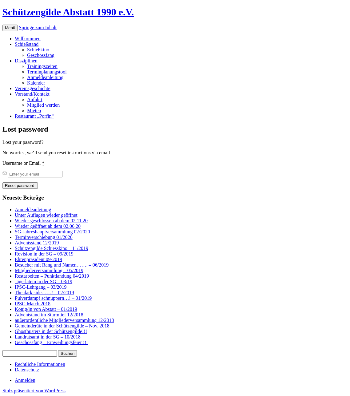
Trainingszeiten (42, 66)
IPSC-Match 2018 (32, 303)
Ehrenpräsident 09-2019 (38, 259)
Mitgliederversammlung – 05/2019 (49, 270)
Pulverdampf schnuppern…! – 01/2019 (53, 298)
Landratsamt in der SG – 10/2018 (48, 336)
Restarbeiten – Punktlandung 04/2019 (52, 276)
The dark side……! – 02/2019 (44, 292)
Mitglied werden (43, 105)
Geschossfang (40, 55)
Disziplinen (26, 60)
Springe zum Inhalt (38, 27)
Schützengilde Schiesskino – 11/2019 (51, 248)
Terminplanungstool (47, 71)
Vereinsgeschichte (32, 88)
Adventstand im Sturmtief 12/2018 (49, 314)
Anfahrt (34, 99)
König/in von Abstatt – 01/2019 (46, 309)
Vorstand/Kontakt (32, 94)
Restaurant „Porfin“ (34, 116)
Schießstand (26, 44)
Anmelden (25, 380)
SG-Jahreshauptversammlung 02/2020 (52, 231)
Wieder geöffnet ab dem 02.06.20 (48, 226)
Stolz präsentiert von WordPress (34, 390)
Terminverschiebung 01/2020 (44, 237)
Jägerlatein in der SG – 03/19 (43, 281)
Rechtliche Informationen (40, 364)
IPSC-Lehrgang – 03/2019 (41, 287)
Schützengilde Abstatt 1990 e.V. (68, 12)
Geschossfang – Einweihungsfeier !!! (51, 342)
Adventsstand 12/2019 (37, 242)
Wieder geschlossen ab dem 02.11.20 (51, 220)
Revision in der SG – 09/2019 (44, 253)
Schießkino (38, 49)
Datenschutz (27, 369)
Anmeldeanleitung (45, 77)
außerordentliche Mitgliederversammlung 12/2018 (64, 320)
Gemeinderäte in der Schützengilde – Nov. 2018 (62, 325)
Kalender (36, 82)
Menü (10, 28)
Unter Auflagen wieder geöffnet (46, 215)
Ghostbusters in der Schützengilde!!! (51, 331)
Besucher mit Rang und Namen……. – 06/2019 (62, 264)
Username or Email (23, 163)
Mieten (34, 110)
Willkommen (28, 38)
